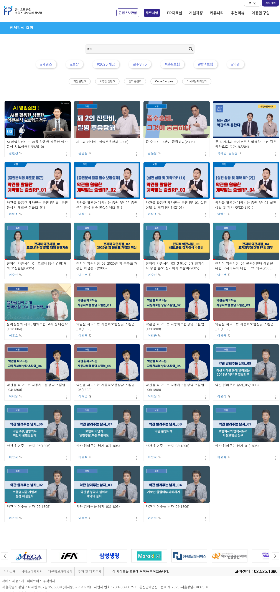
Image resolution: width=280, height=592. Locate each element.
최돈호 (13, 335)
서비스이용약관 (32, 571)
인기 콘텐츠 (135, 81)
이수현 (13, 274)
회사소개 (9, 571)
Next (275, 555)
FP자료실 (174, 13)
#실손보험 (172, 64)
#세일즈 (46, 64)
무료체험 (152, 13)
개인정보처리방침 (60, 571)
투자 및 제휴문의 (89, 571)
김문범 (82, 153)
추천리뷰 (238, 13)
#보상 (74, 64)
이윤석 (221, 396)
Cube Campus (164, 81)
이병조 (13, 214)
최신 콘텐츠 (79, 81)
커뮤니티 (217, 13)
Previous (4, 555)
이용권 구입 (261, 13)
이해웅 (82, 335)
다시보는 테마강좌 (197, 81)
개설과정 (196, 13)
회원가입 (270, 3)
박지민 (221, 153)
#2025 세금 (106, 64)
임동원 (233, 153)
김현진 (13, 153)
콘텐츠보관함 (128, 13)
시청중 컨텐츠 (107, 81)
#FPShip (140, 64)
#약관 (235, 64)
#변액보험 (205, 64)
